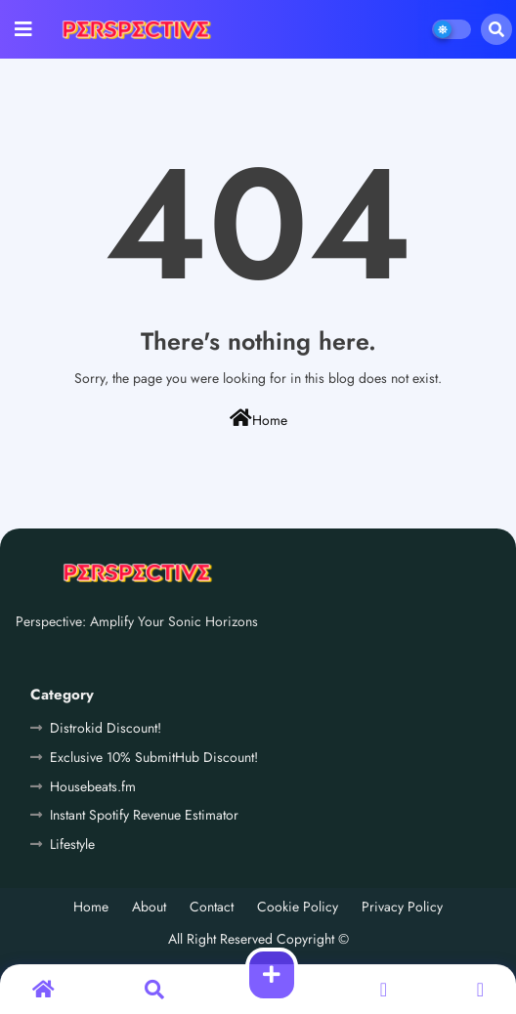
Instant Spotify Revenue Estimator (144, 814)
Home (258, 419)
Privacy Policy (402, 907)
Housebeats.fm (93, 786)
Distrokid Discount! (105, 728)
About (149, 907)
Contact (212, 907)
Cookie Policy (297, 907)
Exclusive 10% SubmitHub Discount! (154, 757)
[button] (496, 29)
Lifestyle (72, 844)
